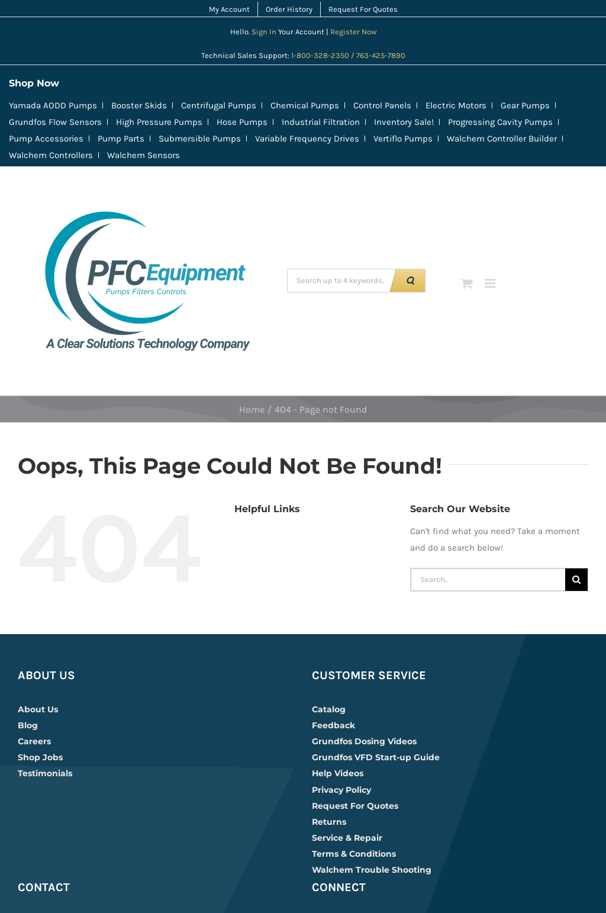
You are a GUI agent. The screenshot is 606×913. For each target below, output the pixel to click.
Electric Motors (456, 105)
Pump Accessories (46, 138)
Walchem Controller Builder (502, 138)
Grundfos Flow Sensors (55, 122)
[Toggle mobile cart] (467, 283)
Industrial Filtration (321, 122)
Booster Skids (139, 105)
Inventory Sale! (404, 122)
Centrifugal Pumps (218, 105)
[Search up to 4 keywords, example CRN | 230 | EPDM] (340, 280)
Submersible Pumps (200, 138)
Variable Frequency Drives (307, 138)
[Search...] (488, 579)
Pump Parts (121, 138)
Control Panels (382, 105)
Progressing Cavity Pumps (500, 122)
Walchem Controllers (51, 155)
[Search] (576, 579)
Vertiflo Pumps (403, 138)
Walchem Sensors (143, 155)
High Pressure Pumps (159, 122)
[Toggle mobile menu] (491, 283)
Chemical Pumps (304, 105)
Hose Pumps (242, 122)
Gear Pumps (525, 105)
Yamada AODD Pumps (53, 105)
